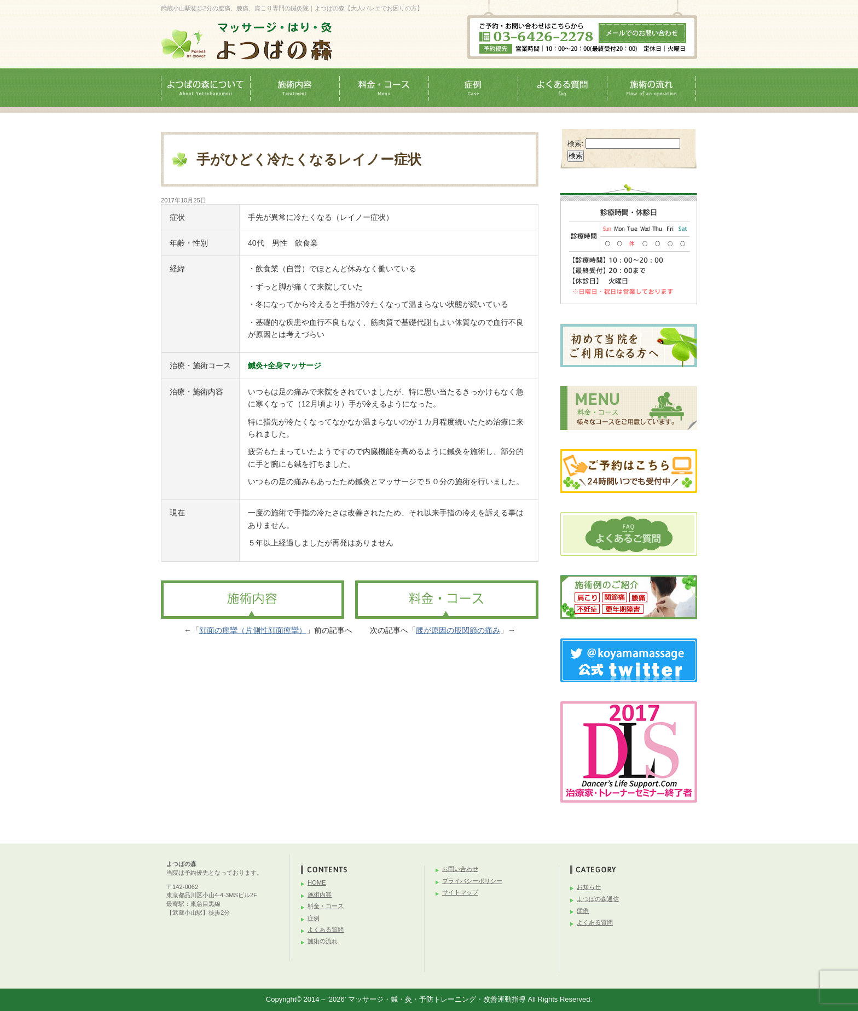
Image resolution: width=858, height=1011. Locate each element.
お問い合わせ (460, 868)
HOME (317, 882)
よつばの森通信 (598, 899)
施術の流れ (323, 941)
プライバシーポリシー (472, 881)
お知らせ (589, 887)
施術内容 (320, 894)
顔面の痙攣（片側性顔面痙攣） (252, 630)
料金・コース (326, 906)
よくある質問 (326, 929)
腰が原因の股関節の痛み (458, 630)
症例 (314, 918)
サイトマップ (460, 892)
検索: (575, 144)
